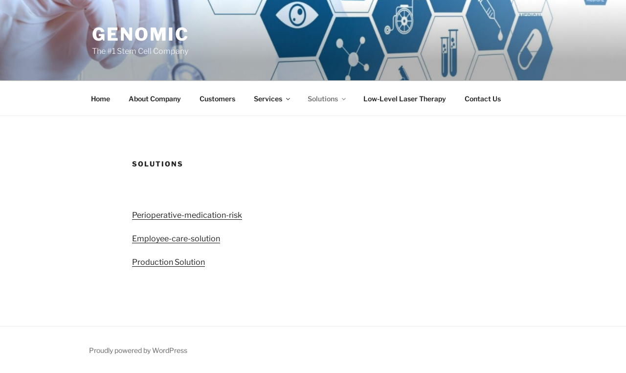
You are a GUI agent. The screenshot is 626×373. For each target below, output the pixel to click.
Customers (217, 98)
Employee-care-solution (176, 238)
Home (100, 98)
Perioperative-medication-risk (187, 215)
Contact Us (483, 98)
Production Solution (168, 262)
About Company (155, 98)
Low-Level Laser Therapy (404, 98)
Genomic (140, 34)
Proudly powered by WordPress (138, 350)
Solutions (327, 98)
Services (272, 98)
